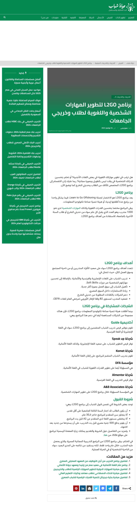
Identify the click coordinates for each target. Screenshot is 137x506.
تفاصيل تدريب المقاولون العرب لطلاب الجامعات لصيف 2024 (25, 176)
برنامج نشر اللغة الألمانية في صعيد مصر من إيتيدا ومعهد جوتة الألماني (92, 465)
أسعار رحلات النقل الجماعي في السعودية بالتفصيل (25, 112)
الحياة (91, 17)
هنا (105, 435)
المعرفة (82, 17)
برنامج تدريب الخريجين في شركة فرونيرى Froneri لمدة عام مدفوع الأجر (24, 209)
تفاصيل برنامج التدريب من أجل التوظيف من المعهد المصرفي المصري (93, 461)
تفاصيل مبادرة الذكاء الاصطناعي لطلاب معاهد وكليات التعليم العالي (93, 473)
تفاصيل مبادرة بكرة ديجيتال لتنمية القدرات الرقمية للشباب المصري (94, 477)
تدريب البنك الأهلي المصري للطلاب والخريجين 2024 (24, 144)
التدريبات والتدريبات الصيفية (121, 97)
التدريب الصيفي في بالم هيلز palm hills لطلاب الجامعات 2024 (24, 197)
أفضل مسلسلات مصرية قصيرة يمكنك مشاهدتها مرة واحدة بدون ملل (23, 233)
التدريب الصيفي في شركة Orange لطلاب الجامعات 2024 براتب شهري (24, 186)
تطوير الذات (120, 17)
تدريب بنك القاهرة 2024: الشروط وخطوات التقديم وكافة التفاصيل (24, 155)
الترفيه (73, 17)
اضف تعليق (91, 498)
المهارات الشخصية (71, 208)
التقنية (64, 17)
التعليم (131, 17)
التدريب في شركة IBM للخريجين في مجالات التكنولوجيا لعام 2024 (23, 221)
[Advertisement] (68, 40)
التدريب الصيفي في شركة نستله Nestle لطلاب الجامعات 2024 (25, 165)
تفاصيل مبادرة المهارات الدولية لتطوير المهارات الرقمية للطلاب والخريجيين (90, 469)
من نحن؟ (45, 17)
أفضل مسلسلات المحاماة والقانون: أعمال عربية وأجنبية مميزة (23, 81)
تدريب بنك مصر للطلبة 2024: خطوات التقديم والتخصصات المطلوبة (23, 134)
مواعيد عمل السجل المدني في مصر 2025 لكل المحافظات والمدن (23, 91)
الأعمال (100, 17)
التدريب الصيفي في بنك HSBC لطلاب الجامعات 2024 (23, 123)
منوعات (55, 17)
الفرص (110, 17)
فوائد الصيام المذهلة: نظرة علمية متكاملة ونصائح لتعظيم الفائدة (24, 102)
